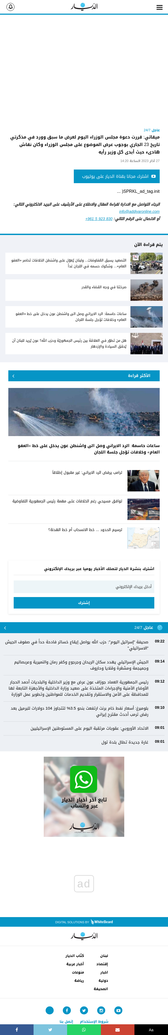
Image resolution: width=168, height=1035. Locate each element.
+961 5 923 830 (98, 218)
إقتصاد (102, 964)
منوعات (78, 972)
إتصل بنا (66, 1021)
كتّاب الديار (74, 955)
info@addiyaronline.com (139, 211)
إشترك (84, 602)
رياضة (79, 980)
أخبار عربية (75, 964)
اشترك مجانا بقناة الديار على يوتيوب (119, 176)
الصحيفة (101, 989)
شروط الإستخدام (94, 1021)
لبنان (104, 955)
